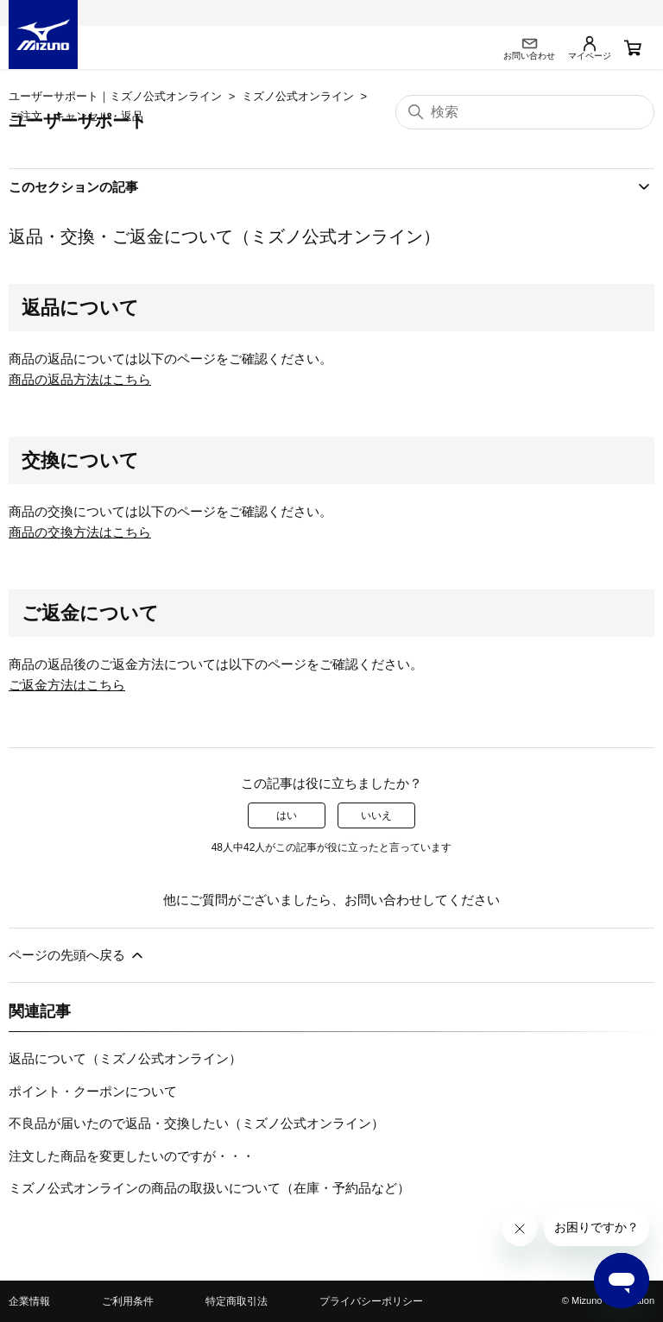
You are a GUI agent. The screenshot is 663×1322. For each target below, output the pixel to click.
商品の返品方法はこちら (80, 379)
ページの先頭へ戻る (77, 955)
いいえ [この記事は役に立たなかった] (376, 815)
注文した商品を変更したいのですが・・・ (132, 1156)
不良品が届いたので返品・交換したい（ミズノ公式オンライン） (196, 1123)
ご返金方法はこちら (67, 684)
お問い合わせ (383, 899)
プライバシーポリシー (371, 1301)
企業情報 (29, 1301)
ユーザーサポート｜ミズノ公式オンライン (115, 96)
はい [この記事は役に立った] (286, 815)
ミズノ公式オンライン (298, 96)
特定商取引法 (236, 1301)
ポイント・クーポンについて (93, 1091)
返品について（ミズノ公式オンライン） (125, 1058)
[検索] (524, 112)
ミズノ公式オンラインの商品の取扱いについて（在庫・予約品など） (209, 1187)
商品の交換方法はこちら (80, 532)
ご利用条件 (128, 1301)
